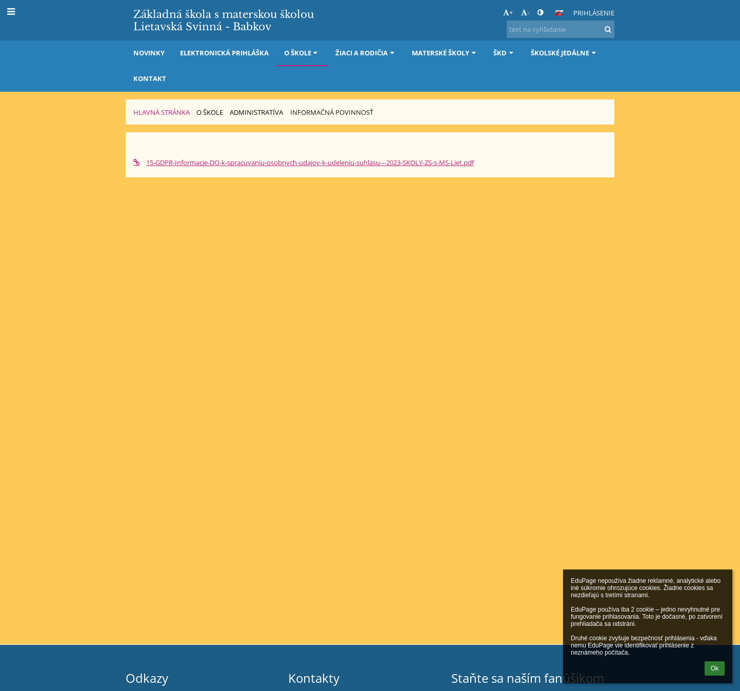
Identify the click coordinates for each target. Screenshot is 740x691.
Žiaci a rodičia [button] (365, 52)
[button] (559, 13)
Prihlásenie (593, 12)
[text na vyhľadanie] (560, 29)
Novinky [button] (149, 52)
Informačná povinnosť (331, 112)
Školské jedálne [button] (564, 52)
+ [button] (508, 12)
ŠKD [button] (504, 52)
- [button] (525, 12)
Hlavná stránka (161, 112)
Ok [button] (714, 668)
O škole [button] (302, 52)
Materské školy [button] (445, 52)
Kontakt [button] (149, 78)
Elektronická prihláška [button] (224, 52)
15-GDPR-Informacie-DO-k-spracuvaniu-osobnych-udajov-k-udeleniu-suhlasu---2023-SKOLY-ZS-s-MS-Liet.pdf (303, 162)
